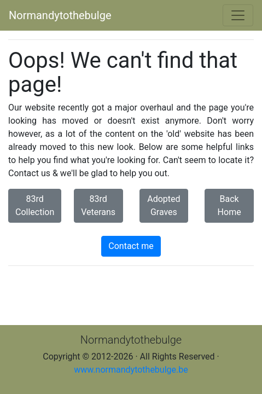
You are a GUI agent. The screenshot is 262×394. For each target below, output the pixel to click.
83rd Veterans (98, 205)
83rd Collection (34, 205)
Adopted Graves (163, 205)
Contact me (130, 246)
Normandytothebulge (60, 15)
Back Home (229, 205)
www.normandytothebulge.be (131, 369)
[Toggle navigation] (238, 15)
